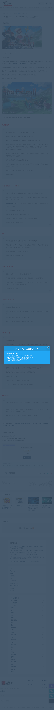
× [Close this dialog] (48, 347)
